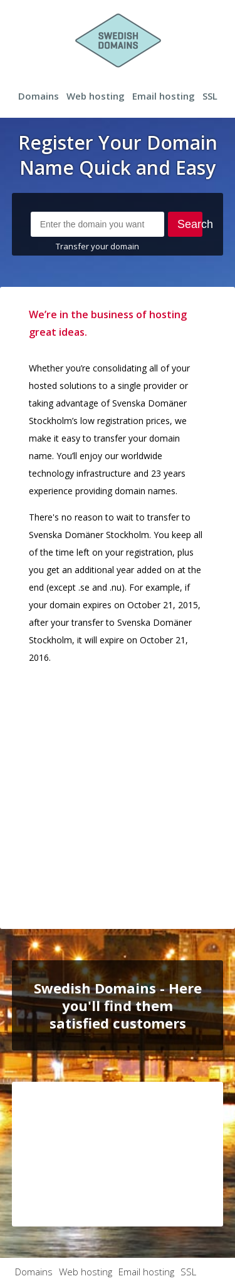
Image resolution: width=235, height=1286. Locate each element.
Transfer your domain (97, 246)
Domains (38, 96)
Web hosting (95, 96)
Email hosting (163, 96)
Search (190, 224)
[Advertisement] (117, 792)
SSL (209, 96)
